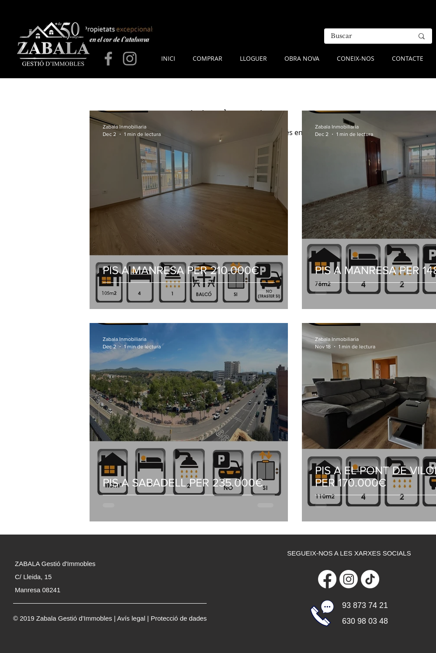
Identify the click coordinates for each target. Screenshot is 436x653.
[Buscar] (365, 36)
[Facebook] (327, 579)
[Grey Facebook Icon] (108, 58)
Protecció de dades (179, 618)
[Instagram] (348, 579)
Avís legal (131, 618)
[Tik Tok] (370, 579)
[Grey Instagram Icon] (130, 58)
